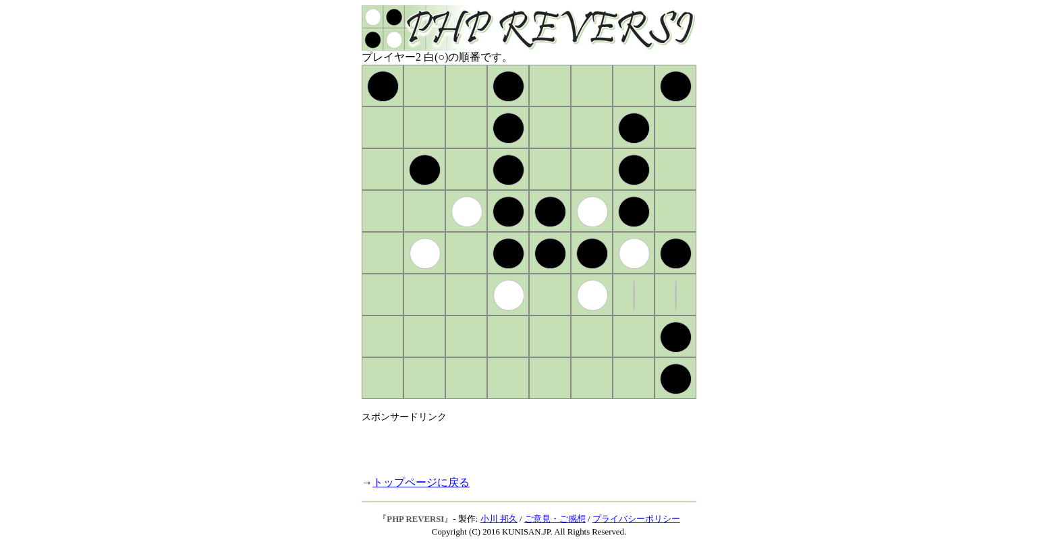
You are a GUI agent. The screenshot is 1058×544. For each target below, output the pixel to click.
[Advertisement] (519, 443)
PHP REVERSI (415, 519)
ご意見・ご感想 (555, 519)
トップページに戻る (421, 482)
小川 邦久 (499, 519)
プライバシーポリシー (636, 519)
